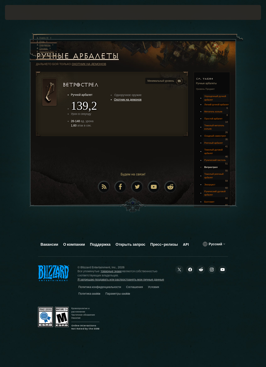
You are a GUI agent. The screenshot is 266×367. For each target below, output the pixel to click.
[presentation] (18, 12)
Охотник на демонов (89, 64)
